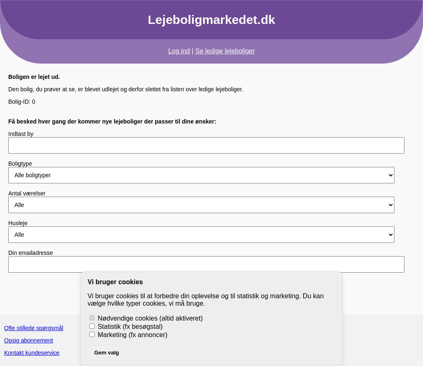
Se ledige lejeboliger (225, 51)
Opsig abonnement (28, 340)
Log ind (179, 51)
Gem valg (106, 352)
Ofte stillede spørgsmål (33, 328)
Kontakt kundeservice (31, 352)
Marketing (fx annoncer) (128, 334)
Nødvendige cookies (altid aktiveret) (146, 318)
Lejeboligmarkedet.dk (211, 19)
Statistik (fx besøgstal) (126, 326)
